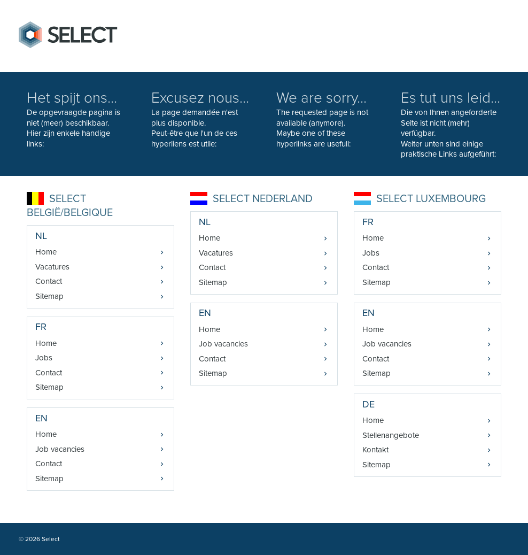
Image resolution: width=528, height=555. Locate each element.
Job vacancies (59, 449)
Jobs (43, 358)
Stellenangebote (390, 435)
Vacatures (52, 267)
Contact (48, 281)
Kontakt (375, 449)
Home (46, 252)
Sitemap (49, 296)
